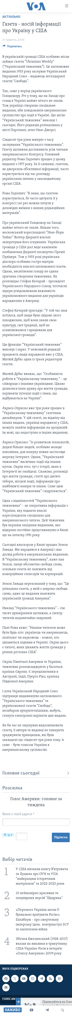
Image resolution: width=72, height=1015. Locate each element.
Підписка (60, 837)
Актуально (11, 17)
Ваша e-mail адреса (18, 814)
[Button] (12, 47)
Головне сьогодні (36, 773)
